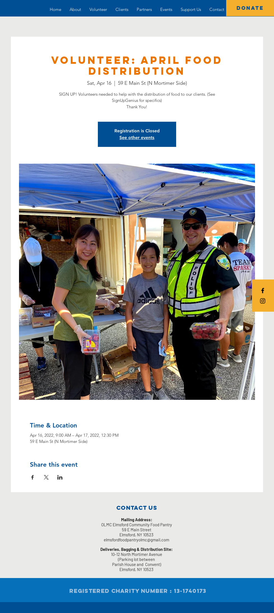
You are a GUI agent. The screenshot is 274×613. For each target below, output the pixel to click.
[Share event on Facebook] (32, 477)
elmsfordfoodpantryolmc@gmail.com (136, 539)
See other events (136, 137)
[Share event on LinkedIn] (60, 477)
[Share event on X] (46, 477)
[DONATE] (250, 8)
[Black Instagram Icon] (262, 300)
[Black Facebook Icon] (262, 290)
